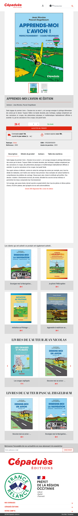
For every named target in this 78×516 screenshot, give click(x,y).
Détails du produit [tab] (28, 154)
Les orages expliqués (22, 381)
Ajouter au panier (39, 128)
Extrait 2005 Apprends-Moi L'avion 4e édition (39, 189)
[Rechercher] (64, 6)
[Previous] (7, 366)
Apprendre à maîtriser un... (57, 328)
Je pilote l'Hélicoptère (57, 284)
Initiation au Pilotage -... (21, 328)
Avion (15, 143)
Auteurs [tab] (41, 154)
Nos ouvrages (10, 503)
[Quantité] (33, 124)
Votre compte (10, 511)
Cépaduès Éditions (11, 507)
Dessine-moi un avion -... (56, 381)
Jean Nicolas (17, 105)
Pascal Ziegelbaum (29, 105)
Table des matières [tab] (55, 154)
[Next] (70, 366)
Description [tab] (12, 154)
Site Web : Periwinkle (67, 514)
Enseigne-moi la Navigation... (21, 284)
